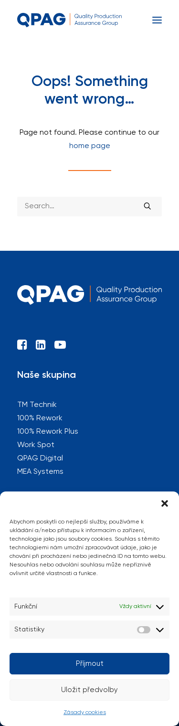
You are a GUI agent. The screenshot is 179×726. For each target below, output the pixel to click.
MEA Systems (40, 472)
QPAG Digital (40, 458)
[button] (164, 503)
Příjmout (90, 663)
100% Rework (40, 418)
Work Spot (35, 445)
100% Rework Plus (47, 432)
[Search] (89, 206)
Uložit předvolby (89, 690)
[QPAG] (69, 20)
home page (89, 146)
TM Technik (37, 405)
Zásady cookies (84, 712)
